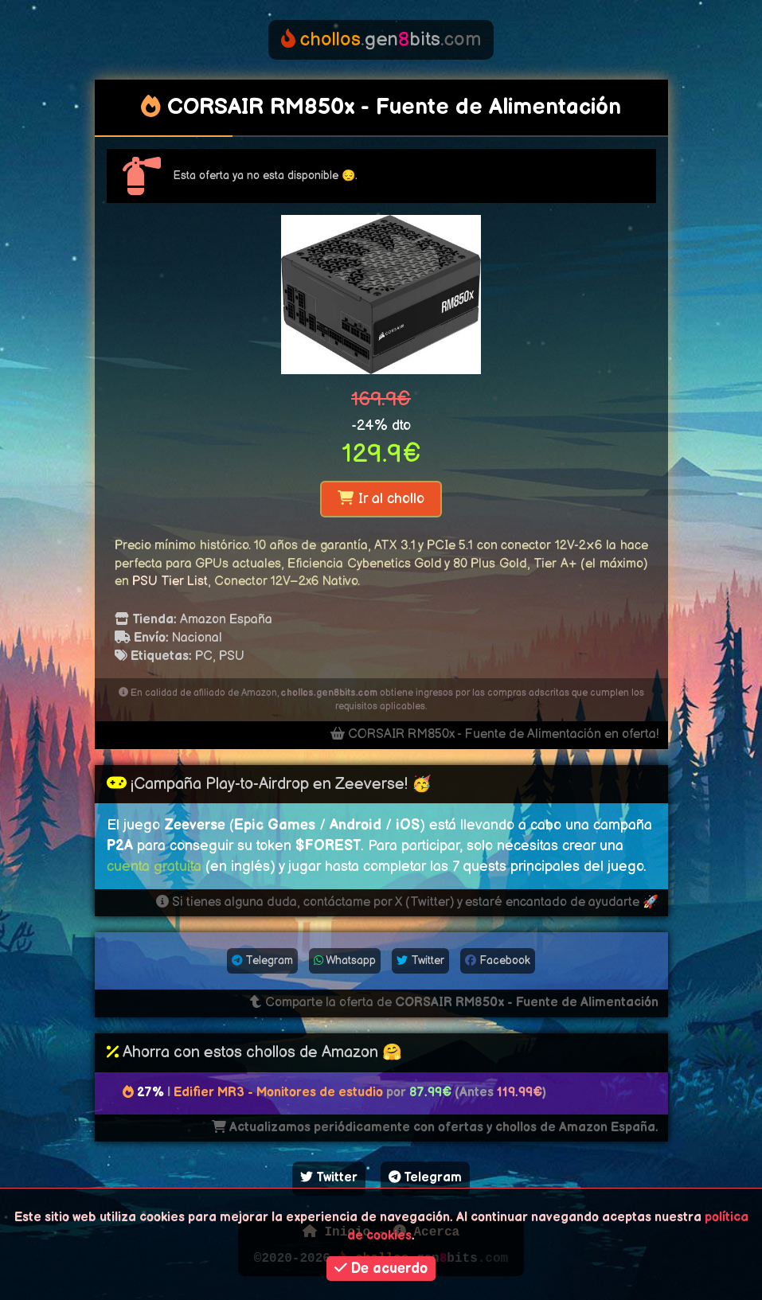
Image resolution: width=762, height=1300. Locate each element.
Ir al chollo (381, 498)
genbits (381, 39)
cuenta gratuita (154, 866)
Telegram (263, 960)
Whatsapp (345, 960)
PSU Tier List (170, 581)
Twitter (420, 960)
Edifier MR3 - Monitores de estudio (278, 1092)
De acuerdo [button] (381, 1268)
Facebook (497, 960)
